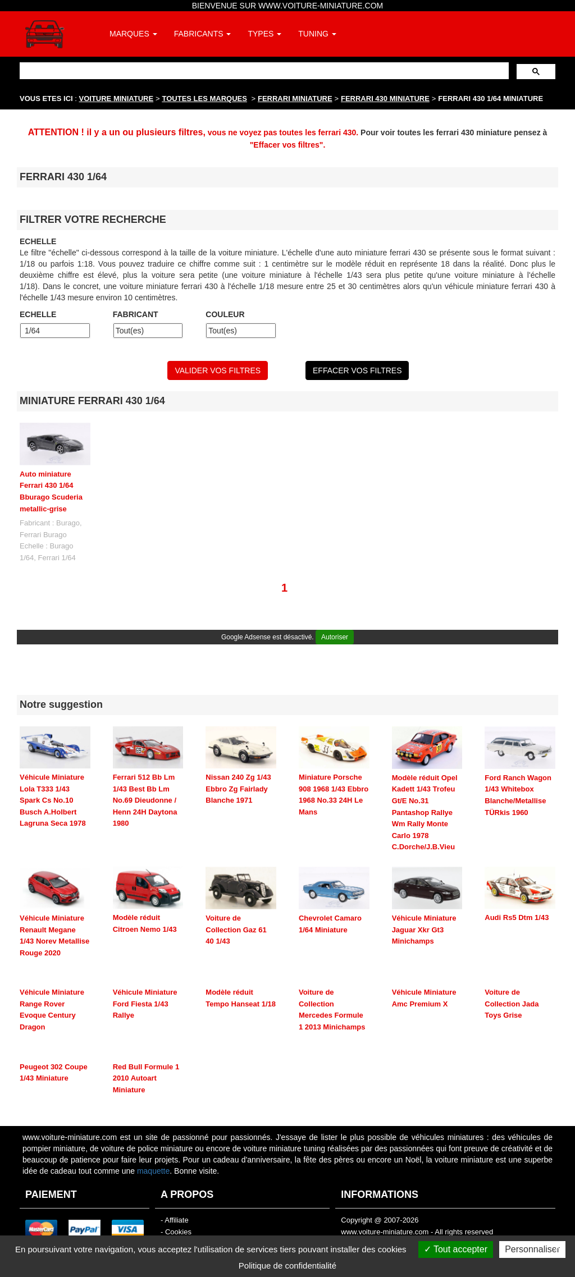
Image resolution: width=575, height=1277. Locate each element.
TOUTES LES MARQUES (204, 98)
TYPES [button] (264, 33)
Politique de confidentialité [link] (287, 1265)
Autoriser (334, 637)
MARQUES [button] (133, 33)
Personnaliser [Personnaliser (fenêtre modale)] (532, 1249)
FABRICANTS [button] (202, 33)
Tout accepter (455, 1249)
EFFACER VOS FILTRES (357, 370)
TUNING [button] (317, 33)
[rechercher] (263, 70)
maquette (153, 1170)
